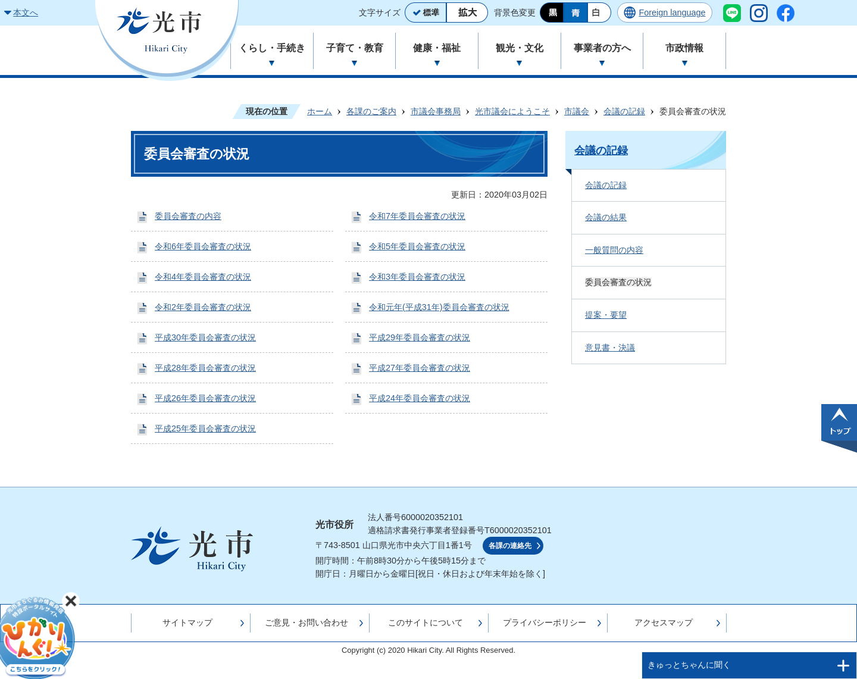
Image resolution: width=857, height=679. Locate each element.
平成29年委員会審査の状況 (419, 337)
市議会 (576, 111)
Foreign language (672, 12)
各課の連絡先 (510, 545)
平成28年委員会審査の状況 (205, 368)
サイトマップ (187, 622)
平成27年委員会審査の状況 (419, 368)
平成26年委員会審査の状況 (205, 398)
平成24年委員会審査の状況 (419, 398)
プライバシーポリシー (544, 622)
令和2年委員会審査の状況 (203, 307)
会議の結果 (606, 217)
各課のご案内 (371, 111)
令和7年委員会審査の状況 (417, 216)
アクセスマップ (663, 622)
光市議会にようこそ (512, 111)
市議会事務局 (436, 111)
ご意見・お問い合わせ (306, 622)
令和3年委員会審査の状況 (417, 276)
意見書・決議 (610, 347)
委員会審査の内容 (188, 216)
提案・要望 (606, 315)
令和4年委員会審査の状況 (203, 276)
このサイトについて (425, 622)
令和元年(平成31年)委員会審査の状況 (439, 307)
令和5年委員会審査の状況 (417, 246)
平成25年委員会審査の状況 (205, 428)
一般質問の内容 (614, 250)
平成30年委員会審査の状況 (205, 337)
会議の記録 (624, 111)
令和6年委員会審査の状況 (203, 246)
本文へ (25, 12)
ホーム (319, 111)
